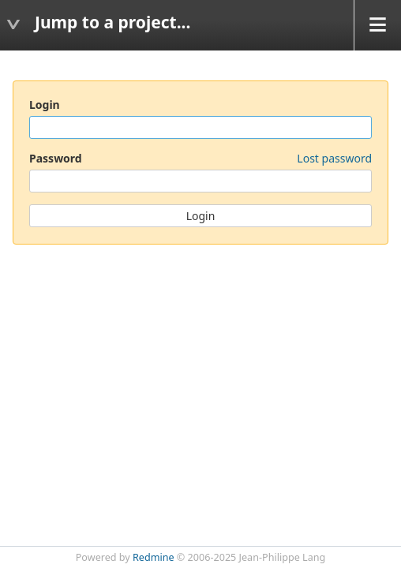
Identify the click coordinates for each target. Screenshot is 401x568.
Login (44, 104)
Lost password (334, 158)
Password (200, 158)
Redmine (153, 557)
